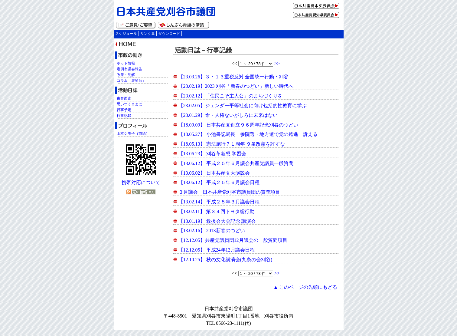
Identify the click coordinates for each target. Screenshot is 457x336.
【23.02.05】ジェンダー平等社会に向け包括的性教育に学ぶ (242, 105)
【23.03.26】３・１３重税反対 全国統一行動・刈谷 (233, 76)
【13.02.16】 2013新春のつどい (211, 230)
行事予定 (124, 110)
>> (277, 63)
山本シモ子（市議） (133, 133)
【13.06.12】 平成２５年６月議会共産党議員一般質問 (235, 163)
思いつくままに (129, 104)
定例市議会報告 (129, 69)
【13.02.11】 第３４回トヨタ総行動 (216, 211)
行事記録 (124, 116)
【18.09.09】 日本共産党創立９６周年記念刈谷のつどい (238, 124)
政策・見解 (126, 75)
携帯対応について (141, 182)
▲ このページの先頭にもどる (305, 287)
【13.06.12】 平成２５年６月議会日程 (219, 182)
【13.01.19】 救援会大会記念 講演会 (217, 221)
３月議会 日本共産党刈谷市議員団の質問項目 (229, 192)
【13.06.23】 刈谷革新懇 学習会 (212, 153)
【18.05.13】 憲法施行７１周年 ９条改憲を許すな (231, 144)
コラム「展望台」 (131, 80)
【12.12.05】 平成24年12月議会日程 (216, 249)
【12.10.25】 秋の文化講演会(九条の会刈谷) (225, 259)
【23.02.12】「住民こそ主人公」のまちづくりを (230, 95)
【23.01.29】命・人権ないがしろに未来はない (228, 115)
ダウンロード (169, 33)
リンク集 (147, 33)
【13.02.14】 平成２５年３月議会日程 (219, 201)
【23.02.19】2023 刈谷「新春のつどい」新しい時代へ (235, 86)
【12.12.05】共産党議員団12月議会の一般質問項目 (232, 240)
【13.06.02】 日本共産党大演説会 (214, 173)
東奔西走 (124, 98)
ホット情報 (126, 63)
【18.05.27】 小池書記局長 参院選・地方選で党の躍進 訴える (248, 134)
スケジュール (126, 33)
